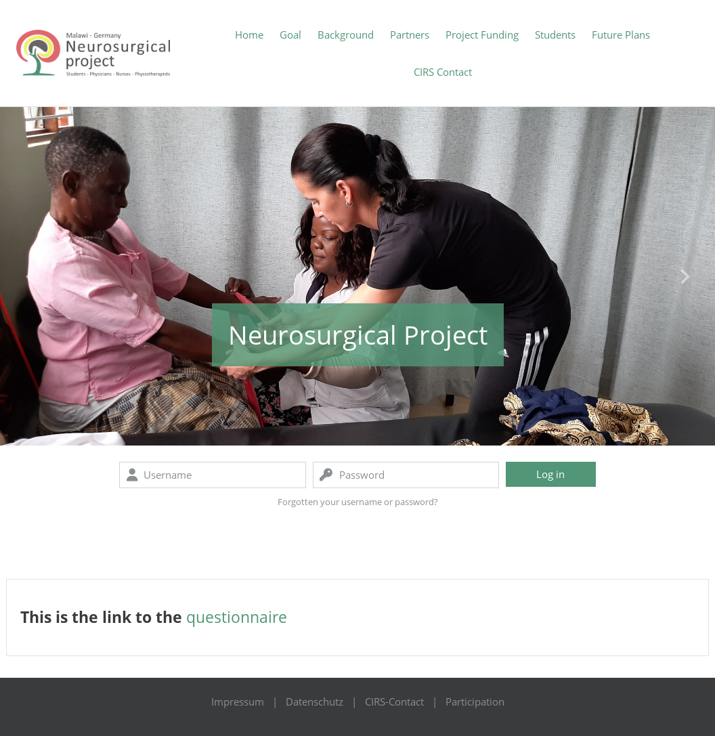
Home (249, 34)
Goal (290, 34)
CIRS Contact (443, 72)
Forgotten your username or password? (358, 502)
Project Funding (482, 34)
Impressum (237, 701)
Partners (409, 34)
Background (346, 34)
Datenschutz (314, 701)
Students (555, 34)
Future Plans (621, 34)
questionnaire (236, 617)
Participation (475, 701)
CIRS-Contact (394, 701)
